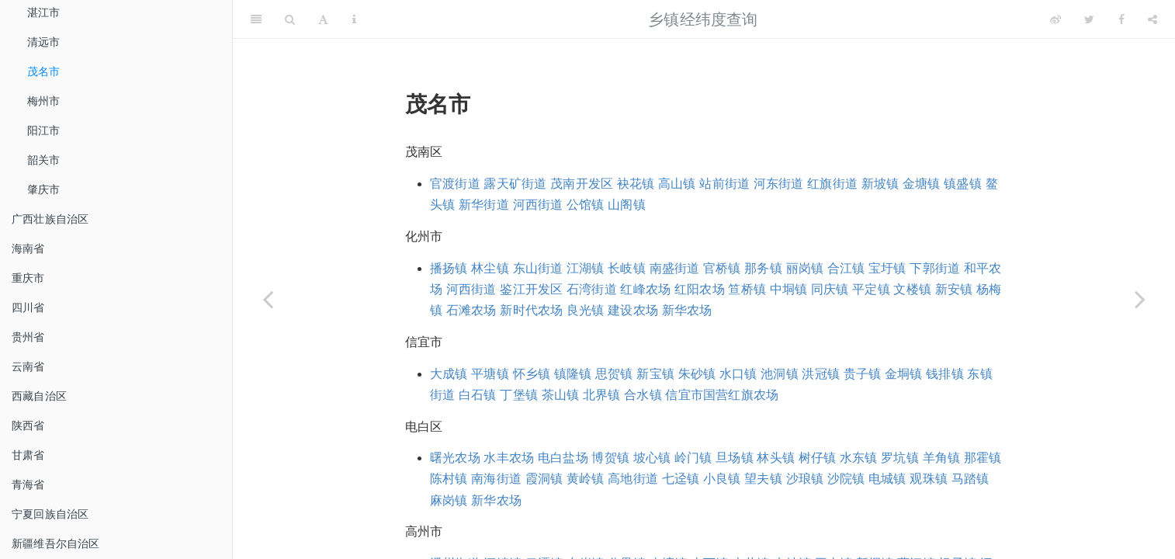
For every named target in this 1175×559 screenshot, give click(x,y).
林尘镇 (490, 268)
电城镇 (887, 478)
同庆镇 (830, 289)
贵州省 (28, 337)
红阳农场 (699, 289)
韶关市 (44, 160)
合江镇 (846, 268)
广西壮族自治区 (50, 219)
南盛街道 (675, 268)
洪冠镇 (821, 373)
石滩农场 (471, 310)
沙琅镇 (805, 478)
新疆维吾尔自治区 (56, 543)
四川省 (28, 307)
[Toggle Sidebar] (256, 19)
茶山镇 (561, 394)
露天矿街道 (515, 183)
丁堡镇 (519, 394)
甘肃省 (28, 455)
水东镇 (859, 457)
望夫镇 (763, 478)
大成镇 (449, 373)
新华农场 (687, 310)
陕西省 (28, 425)
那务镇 (763, 268)
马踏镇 (970, 478)
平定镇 (871, 289)
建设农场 (633, 310)
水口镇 (738, 373)
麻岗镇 (449, 500)
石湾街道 (592, 289)
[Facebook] (1121, 19)
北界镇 (602, 394)
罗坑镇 (900, 457)
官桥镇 (722, 268)
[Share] (1152, 19)
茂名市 (44, 71)
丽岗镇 (805, 268)
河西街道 (538, 204)
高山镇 (677, 183)
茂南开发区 (581, 183)
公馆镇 (586, 204)
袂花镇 (636, 183)
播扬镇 (449, 268)
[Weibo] (1055, 19)
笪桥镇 (747, 289)
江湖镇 (586, 268)
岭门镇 (693, 457)
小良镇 (722, 478)
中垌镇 (789, 289)
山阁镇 (627, 204)
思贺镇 (614, 373)
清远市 (44, 42)
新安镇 (954, 289)
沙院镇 (846, 478)
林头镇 (776, 457)
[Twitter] (1089, 19)
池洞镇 (780, 373)
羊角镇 (942, 457)
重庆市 (28, 278)
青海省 (28, 484)
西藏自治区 (39, 396)
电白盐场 (563, 457)
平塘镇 (490, 373)
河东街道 (779, 183)
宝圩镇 (887, 268)
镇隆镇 (573, 373)
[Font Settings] (323, 19)
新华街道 (484, 204)
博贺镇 (610, 457)
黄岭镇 (586, 478)
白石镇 (478, 394)
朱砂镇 (697, 373)
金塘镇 (922, 183)
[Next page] (1140, 299)
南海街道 (496, 478)
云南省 (28, 366)
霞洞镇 (544, 478)
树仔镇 (818, 457)
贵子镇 (863, 373)
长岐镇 (627, 268)
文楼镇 (912, 289)
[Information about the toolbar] (354, 19)
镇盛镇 (963, 183)
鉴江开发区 (531, 289)
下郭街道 (935, 268)
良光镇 (586, 310)
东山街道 (538, 268)
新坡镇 (880, 183)
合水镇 (643, 394)
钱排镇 (945, 373)
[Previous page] (268, 299)
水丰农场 (509, 457)
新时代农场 (531, 310)
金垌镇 (904, 373)
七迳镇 (681, 478)
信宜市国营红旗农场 (721, 394)
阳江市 (44, 130)
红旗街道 (832, 183)
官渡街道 (455, 183)
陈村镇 (449, 478)
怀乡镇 (532, 373)
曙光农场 (455, 457)
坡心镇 (652, 457)
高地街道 (633, 478)
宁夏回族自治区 (50, 514)
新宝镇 (655, 373)
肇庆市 (44, 189)
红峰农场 (645, 289)
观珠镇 (929, 478)
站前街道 (724, 183)
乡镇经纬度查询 (702, 19)
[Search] (290, 19)
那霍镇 (983, 457)
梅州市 (44, 101)
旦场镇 (735, 457)
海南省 (28, 248)
